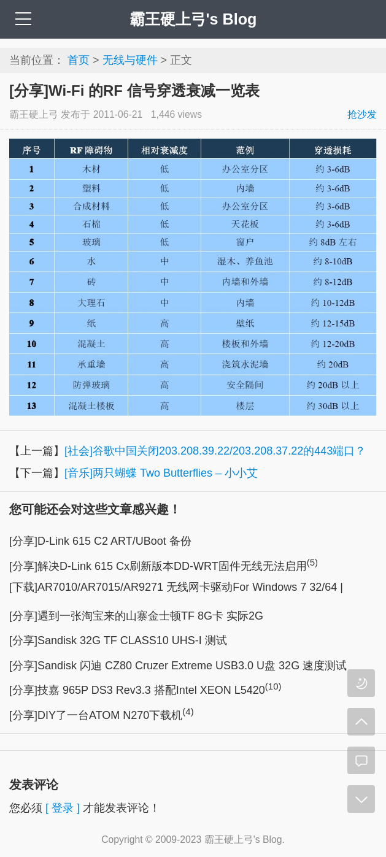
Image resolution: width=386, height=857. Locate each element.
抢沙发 (362, 114)
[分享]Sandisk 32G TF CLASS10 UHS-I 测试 (118, 640)
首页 (79, 60)
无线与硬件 (130, 60)
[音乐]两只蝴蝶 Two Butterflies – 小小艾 (161, 473)
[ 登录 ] (62, 808)
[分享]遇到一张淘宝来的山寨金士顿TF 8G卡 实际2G (136, 616)
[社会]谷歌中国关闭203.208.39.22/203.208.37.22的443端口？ (215, 451)
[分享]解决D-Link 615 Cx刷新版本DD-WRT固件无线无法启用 (163, 566)
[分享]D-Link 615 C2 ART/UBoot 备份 (100, 541)
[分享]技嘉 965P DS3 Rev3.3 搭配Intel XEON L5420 (145, 690)
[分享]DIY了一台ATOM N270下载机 (101, 715)
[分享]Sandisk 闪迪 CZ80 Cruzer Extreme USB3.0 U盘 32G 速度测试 (178, 665)
